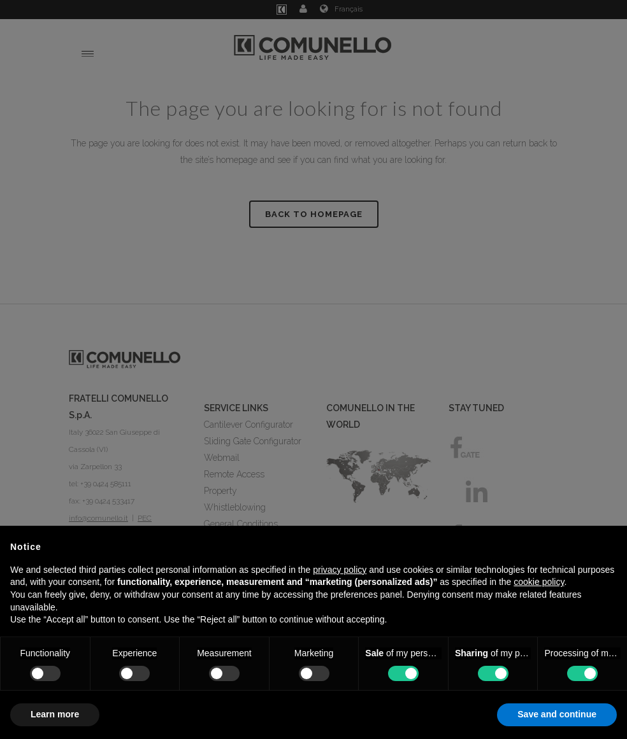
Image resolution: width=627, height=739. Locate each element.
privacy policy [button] (339, 570)
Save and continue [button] (556, 714)
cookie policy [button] (539, 582)
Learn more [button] (55, 714)
